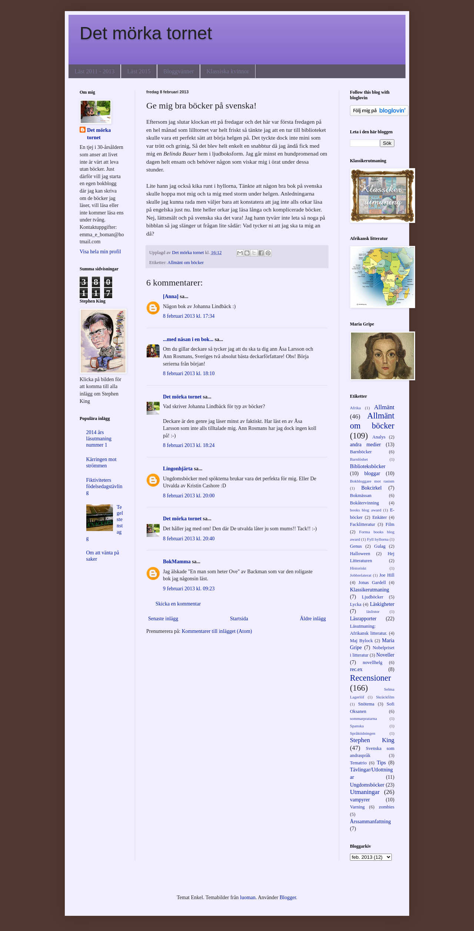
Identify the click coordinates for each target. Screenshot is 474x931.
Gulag (379, 546)
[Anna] (170, 296)
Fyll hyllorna (377, 539)
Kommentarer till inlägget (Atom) (217, 631)
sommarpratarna (363, 718)
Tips (381, 762)
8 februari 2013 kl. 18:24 (189, 445)
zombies (386, 807)
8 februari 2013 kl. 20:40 (189, 538)
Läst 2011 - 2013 (94, 71)
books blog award (365, 510)
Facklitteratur (362, 524)
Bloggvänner (178, 71)
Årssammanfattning (370, 821)
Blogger (288, 897)
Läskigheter (382, 604)
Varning (357, 807)
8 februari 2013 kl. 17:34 (189, 316)
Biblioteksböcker (367, 466)
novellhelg (372, 662)
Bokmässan (360, 495)
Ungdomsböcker (367, 785)
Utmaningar (365, 791)
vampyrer (360, 799)
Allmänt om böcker (185, 262)
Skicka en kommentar (178, 604)
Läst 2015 (139, 71)
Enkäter (379, 517)
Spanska (357, 726)
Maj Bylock (361, 640)
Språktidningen (362, 733)
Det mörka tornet (146, 33)
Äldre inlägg (313, 618)
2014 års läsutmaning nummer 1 (98, 439)
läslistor (372, 611)
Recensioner (370, 678)
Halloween (360, 553)
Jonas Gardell (372, 582)
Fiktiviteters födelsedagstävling (104, 486)
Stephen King (372, 740)
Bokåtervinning (364, 502)
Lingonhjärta (178, 468)
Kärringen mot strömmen (101, 462)
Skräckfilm (385, 697)
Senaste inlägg (163, 618)
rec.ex (356, 669)
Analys (378, 437)
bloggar (372, 473)
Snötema (366, 704)
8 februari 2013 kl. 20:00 (189, 495)
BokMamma (177, 561)
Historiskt (358, 568)
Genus (356, 546)
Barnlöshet (359, 459)
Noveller (385, 655)
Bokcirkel (371, 488)
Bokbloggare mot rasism (372, 481)
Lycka (355, 604)
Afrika (355, 408)
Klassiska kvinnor (227, 71)
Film (389, 524)
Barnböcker (361, 451)
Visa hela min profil (100, 251)
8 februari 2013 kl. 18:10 (189, 373)
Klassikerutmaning (369, 590)
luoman (248, 897)
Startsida (239, 618)
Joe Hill (386, 575)
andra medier (365, 444)
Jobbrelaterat (360, 575)
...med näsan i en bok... (188, 339)
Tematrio (358, 762)
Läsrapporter (363, 618)
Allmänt (384, 407)
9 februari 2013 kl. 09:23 (189, 588)
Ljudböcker (372, 597)
